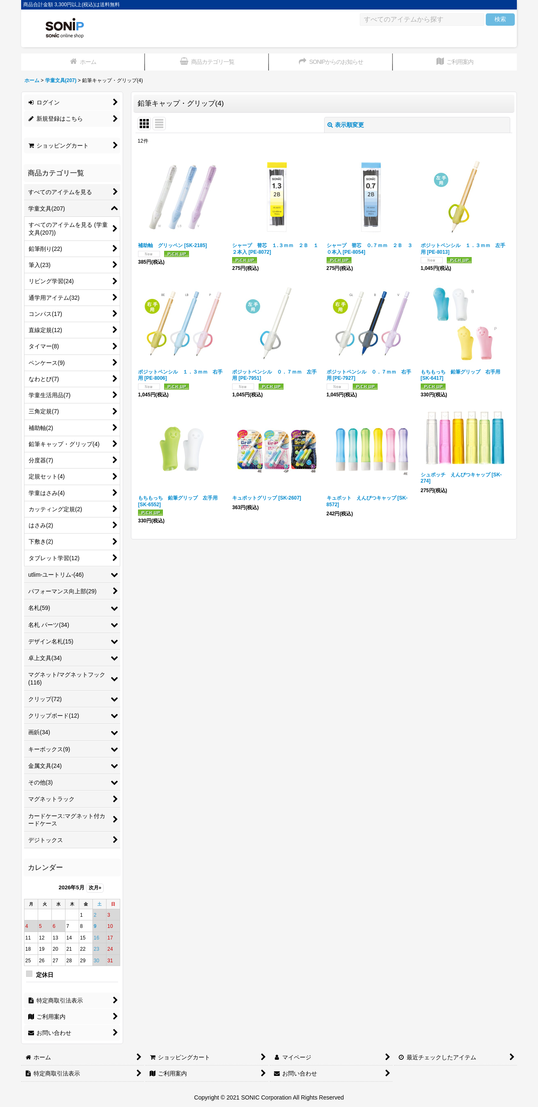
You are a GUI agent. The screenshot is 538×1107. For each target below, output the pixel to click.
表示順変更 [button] (345, 124)
